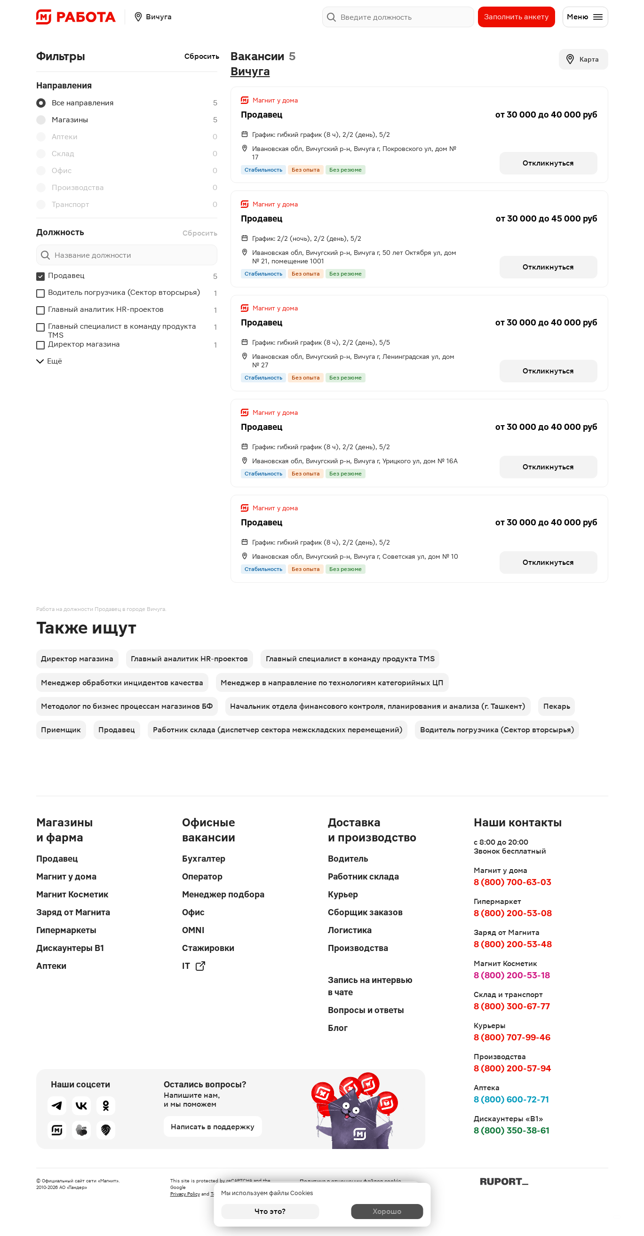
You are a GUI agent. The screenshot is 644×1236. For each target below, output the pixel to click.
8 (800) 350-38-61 (511, 1130)
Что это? (270, 1211)
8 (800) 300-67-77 (512, 1006)
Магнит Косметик (72, 894)
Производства (70, 187)
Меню (585, 17)
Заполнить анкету (516, 16)
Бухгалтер (203, 859)
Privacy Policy (185, 1193)
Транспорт (62, 204)
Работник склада (363, 876)
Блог (338, 1028)
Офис (54, 170)
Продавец (66, 275)
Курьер (343, 894)
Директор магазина (84, 344)
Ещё (49, 361)
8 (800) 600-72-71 (511, 1099)
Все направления (75, 103)
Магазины (62, 120)
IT (194, 966)
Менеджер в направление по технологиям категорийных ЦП (334, 696)
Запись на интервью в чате (370, 986)
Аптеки (57, 137)
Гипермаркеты (66, 930)
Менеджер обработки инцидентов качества (123, 696)
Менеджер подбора (223, 894)
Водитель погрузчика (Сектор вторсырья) (124, 292)
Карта (581, 59)
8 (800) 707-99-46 (512, 1037)
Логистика (350, 930)
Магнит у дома (66, 876)
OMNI (193, 930)
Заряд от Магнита (73, 912)
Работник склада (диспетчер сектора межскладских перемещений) (281, 749)
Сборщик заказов (365, 912)
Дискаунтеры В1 (70, 948)
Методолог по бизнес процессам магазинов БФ (128, 723)
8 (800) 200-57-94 (512, 1068)
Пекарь (560, 723)
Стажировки (208, 948)
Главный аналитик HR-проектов (106, 309)
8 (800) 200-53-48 (513, 944)
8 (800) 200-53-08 (513, 913)
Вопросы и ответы (366, 1010)
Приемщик (62, 749)
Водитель (348, 859)
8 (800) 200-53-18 (512, 975)
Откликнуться (547, 163)
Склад (55, 153)
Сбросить (201, 56)
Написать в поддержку (212, 1126)
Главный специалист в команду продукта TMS (122, 331)
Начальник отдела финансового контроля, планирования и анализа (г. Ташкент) (380, 723)
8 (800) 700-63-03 (512, 882)
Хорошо (373, 1211)
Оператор (202, 876)
